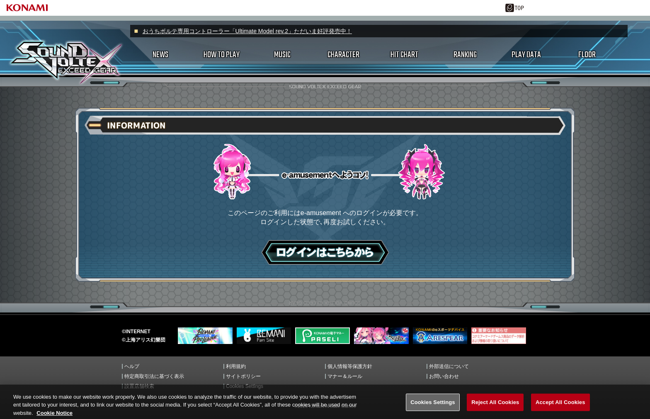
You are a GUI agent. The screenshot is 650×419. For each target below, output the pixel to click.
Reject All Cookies (495, 408)
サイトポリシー (243, 376)
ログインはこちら (325, 252)
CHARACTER (343, 54)
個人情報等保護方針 (349, 366)
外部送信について (449, 366)
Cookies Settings (244, 386)
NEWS (160, 54)
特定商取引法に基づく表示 (154, 376)
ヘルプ (131, 366)
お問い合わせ (444, 376)
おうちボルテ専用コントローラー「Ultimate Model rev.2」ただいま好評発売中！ (247, 31)
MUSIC (282, 54)
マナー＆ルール (344, 376)
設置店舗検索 (139, 386)
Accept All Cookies (560, 408)
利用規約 (236, 366)
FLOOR (587, 54)
